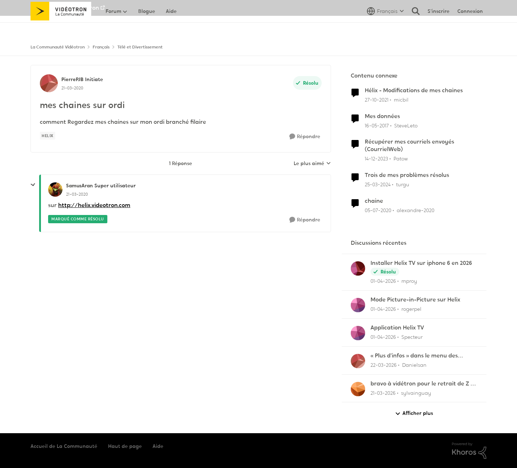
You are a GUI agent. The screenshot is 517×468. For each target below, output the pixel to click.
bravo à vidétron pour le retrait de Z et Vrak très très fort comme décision (423, 384)
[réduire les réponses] (33, 185)
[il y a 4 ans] (376, 100)
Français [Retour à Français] (101, 47)
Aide (158, 446)
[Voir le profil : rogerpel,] (358, 305)
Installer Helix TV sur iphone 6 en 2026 (421, 263)
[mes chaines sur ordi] (77, 194)
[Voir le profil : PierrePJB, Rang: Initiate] (49, 83)
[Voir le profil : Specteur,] (358, 333)
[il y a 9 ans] (377, 125)
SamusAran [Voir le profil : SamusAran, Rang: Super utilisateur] (79, 185)
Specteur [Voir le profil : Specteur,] (412, 337)
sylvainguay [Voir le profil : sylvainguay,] (416, 392)
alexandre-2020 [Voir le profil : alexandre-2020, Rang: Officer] (415, 210)
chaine (374, 201)
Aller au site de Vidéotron (65, 7)
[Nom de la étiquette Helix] (47, 136)
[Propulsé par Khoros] (469, 451)
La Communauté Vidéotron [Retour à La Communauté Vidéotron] (58, 47)
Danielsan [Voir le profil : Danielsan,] (414, 365)
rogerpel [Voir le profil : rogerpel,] (411, 309)
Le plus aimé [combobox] (312, 163)
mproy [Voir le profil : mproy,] (409, 281)
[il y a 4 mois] (383, 281)
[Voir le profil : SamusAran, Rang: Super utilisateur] (55, 189)
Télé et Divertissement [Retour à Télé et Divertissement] (140, 47)
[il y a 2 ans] (376, 159)
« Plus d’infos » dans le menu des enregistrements (414, 356)
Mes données (382, 116)
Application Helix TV (397, 327)
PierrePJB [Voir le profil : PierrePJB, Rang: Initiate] (72, 79)
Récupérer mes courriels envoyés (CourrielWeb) (409, 145)
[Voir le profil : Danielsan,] (358, 361)
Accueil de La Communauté (64, 446)
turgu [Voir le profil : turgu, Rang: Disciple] (402, 184)
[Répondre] (305, 136)
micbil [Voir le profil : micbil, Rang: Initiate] (401, 100)
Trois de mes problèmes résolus (407, 175)
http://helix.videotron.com (94, 205)
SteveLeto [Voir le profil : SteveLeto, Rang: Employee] (406, 125)
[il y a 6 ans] (378, 210)
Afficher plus (414, 413)
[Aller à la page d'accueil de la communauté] (61, 27)
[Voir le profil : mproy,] (358, 268)
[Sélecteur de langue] (385, 27)
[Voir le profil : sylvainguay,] (358, 389)
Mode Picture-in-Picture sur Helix (415, 299)
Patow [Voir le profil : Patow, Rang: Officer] (400, 158)
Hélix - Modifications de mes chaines (414, 90)
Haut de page (125, 446)
